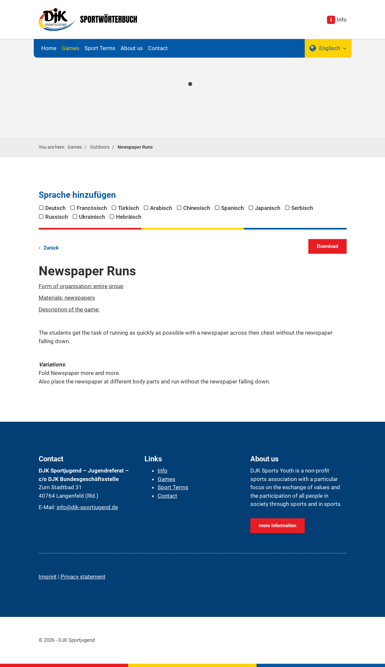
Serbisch (302, 208)
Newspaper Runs (135, 147)
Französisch (92, 208)
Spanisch (232, 208)
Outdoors (99, 147)
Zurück (51, 248)
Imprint (48, 576)
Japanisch (267, 208)
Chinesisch (196, 208)
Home (48, 48)
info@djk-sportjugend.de (87, 507)
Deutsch (55, 208)
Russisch (56, 216)
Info (342, 19)
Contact (158, 48)
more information (277, 525)
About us (132, 48)
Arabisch (161, 208)
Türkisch (128, 208)
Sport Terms (100, 48)
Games (70, 48)
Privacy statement (83, 576)
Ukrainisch (92, 216)
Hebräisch (128, 216)
